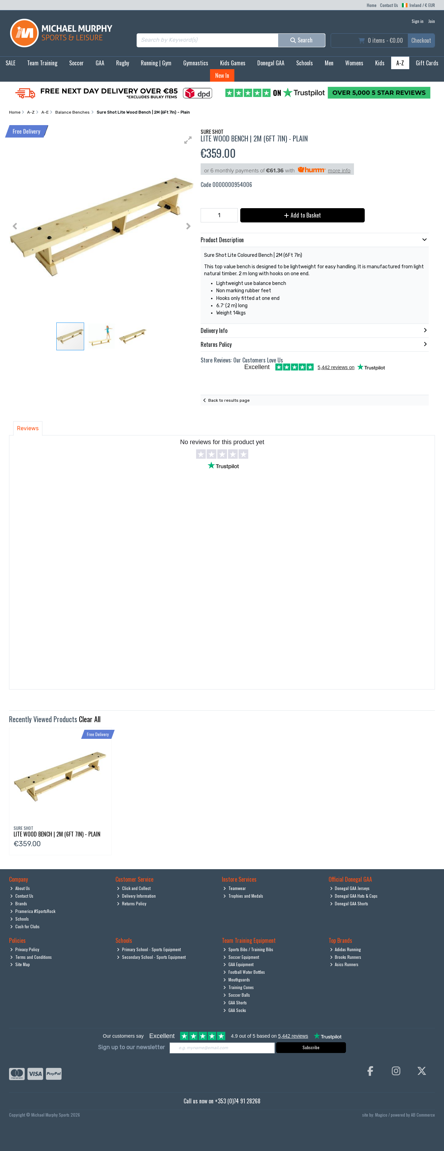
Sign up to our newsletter (131, 1047)
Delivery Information (136, 896)
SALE (10, 63)
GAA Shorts (235, 1002)
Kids (380, 63)
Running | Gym (156, 63)
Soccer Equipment (241, 957)
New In (222, 75)
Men (329, 63)
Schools (304, 63)
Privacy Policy (24, 949)
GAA (100, 63)
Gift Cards (427, 63)
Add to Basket (302, 215)
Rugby (122, 63)
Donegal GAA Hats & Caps (354, 896)
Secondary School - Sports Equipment (151, 957)
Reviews (28, 428)
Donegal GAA (270, 63)
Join (431, 21)
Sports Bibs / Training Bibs (248, 949)
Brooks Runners (346, 957)
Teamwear (234, 888)
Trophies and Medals (243, 896)
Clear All (89, 719)
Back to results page (229, 400)
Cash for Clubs (25, 926)
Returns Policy (131, 903)
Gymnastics (195, 63)
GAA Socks (234, 1010)
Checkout (421, 40)
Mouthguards (236, 979)
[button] (188, 140)
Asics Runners (344, 964)
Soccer (76, 63)
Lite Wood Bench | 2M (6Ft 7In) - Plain (57, 834)
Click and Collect (134, 888)
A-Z (400, 63)
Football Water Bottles (244, 972)
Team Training (42, 63)
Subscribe (311, 1047)
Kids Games (232, 63)
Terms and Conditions (31, 957)
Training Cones (238, 987)
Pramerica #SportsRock (32, 911)
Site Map (20, 964)
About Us (20, 888)
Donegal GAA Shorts (349, 903)
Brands (18, 903)
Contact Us (389, 5)
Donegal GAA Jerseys (350, 888)
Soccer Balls (236, 995)
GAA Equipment (238, 964)
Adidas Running (345, 949)
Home (372, 5)
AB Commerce (423, 1115)
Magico (381, 1115)
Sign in (417, 21)
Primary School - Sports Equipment (149, 949)
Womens (354, 63)
